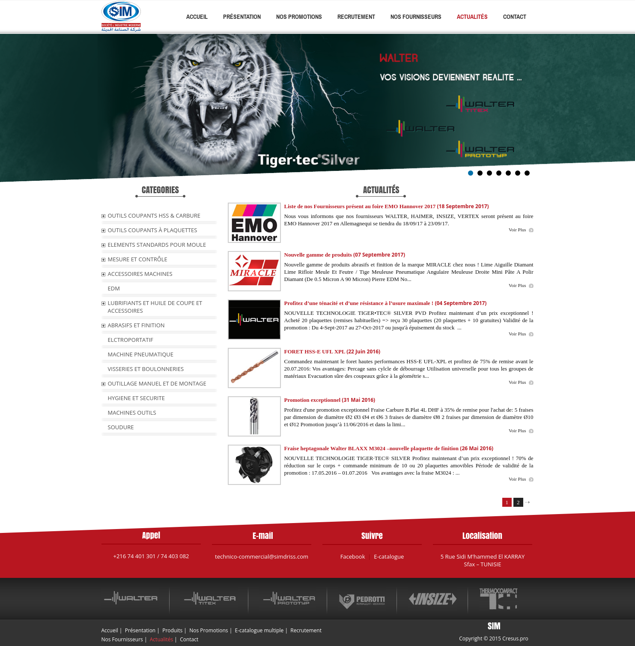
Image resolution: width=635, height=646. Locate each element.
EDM (114, 288)
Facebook (352, 556)
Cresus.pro (515, 638)
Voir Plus (517, 229)
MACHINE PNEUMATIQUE (141, 354)
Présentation (242, 16)
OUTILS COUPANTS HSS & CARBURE (154, 215)
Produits (172, 630)
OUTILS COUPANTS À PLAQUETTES (152, 230)
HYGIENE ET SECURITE (136, 398)
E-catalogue (389, 556)
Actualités (472, 16)
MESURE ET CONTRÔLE (137, 259)
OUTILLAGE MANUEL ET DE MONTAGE (157, 383)
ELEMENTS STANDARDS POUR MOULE (157, 244)
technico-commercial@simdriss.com (261, 556)
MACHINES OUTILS (132, 412)
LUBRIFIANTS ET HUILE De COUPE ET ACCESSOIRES (155, 306)
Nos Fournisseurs (416, 16)
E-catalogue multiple (259, 630)
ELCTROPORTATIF (130, 340)
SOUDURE (121, 427)
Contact (514, 16)
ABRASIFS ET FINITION (136, 325)
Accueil (197, 16)
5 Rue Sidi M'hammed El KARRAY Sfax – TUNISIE (483, 560)
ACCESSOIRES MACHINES (140, 274)
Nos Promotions (299, 16)
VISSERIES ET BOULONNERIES (146, 369)
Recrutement (356, 16)
